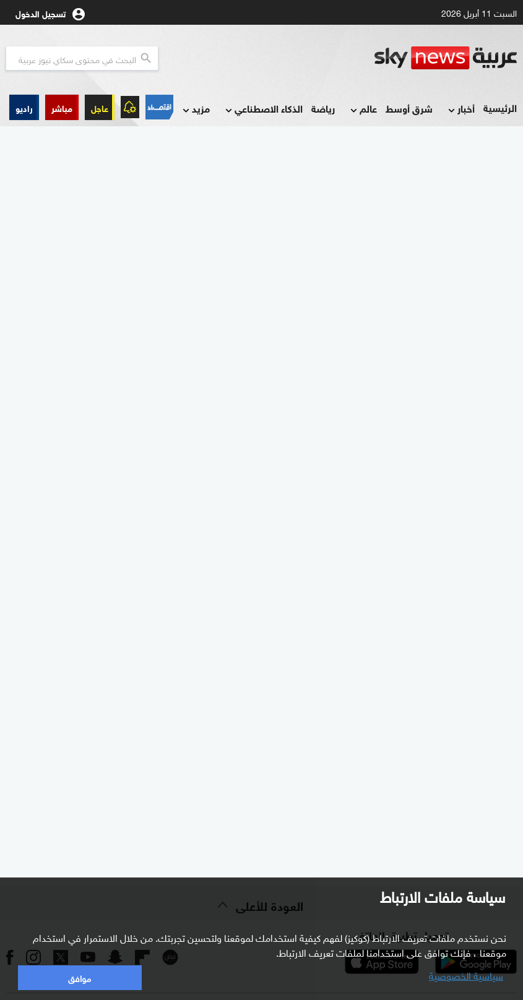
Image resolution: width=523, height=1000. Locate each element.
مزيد (195, 109)
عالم (362, 109)
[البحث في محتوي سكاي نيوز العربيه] (82, 58)
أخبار (460, 109)
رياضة (323, 108)
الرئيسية (500, 107)
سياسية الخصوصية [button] (466, 974)
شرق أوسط (409, 108)
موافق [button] (79, 977)
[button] (62, 107)
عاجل (99, 107)
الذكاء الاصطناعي (263, 109)
